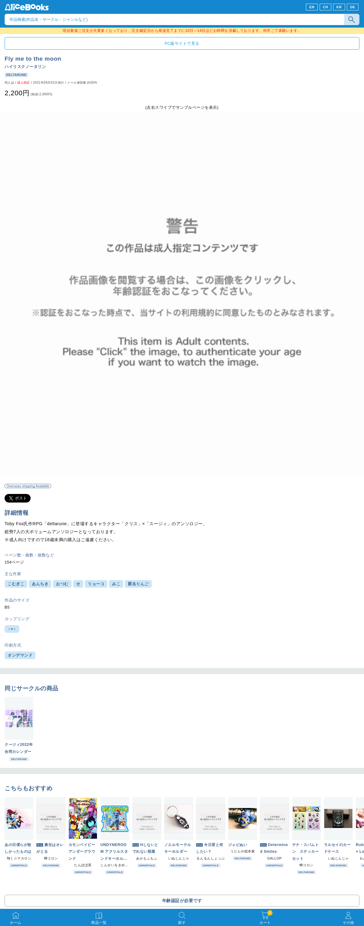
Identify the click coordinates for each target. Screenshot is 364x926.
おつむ (62, 584)
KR (339, 7)
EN (311, 7)
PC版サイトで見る (182, 43)
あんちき (40, 584)
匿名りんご (138, 584)
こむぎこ (16, 584)
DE (352, 7)
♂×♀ (12, 629)
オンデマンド (20, 655)
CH (325, 7)
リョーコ (96, 584)
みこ (116, 584)
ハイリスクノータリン (25, 66)
